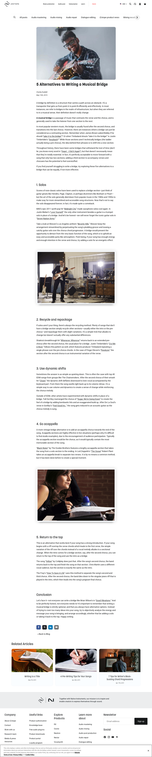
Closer (42, 381)
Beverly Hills (83, 224)
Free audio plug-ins (36, 730)
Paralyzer (105, 350)
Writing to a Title (32, 676)
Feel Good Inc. (59, 405)
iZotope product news (109, 17)
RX (55, 724)
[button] (14, 17)
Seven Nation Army (45, 218)
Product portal (35, 738)
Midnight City (70, 209)
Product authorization (38, 721)
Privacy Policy (17, 755)
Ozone (56, 729)
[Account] (139, 3)
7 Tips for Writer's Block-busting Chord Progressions (120, 678)
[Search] (130, 3)
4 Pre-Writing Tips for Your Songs (75, 676)
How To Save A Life (55, 573)
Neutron (57, 733)
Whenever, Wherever (70, 340)
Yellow (49, 561)
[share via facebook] (38, 627)
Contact (8, 725)
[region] (76, 751)
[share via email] (56, 627)
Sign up (141, 721)
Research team (10, 734)
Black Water (42, 448)
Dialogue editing (88, 17)
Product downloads (37, 734)
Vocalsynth (58, 742)
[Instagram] (108, 737)
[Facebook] (104, 737)
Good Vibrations (103, 600)
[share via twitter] (44, 627)
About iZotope (10, 721)
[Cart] (144, 3)
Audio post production (87, 733)
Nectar (56, 738)
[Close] (148, 750)
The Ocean (96, 451)
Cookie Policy (30, 755)
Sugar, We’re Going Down (89, 399)
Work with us (10, 730)
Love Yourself (57, 212)
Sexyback (53, 139)
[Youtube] (112, 737)
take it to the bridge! (52, 136)
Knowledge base (35, 725)
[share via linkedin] (50, 627)
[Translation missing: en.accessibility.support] (135, 3)
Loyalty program (35, 743)
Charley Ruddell (42, 92)
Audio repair (71, 17)
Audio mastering (38, 17)
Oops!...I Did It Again (71, 151)
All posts (23, 17)
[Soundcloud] (116, 737)
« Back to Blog (44, 634)
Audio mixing (56, 17)
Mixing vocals (129, 17)
